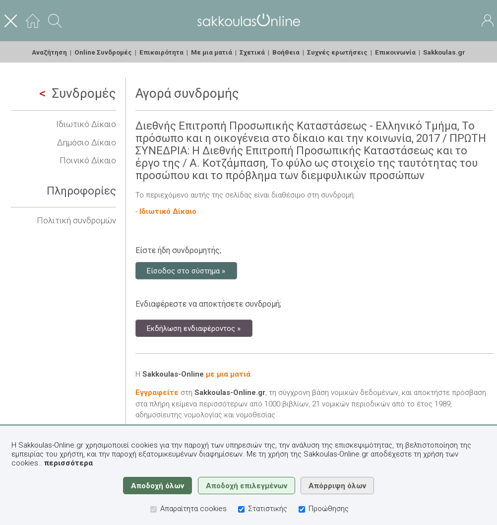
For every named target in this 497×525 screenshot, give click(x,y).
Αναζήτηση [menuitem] (49, 52)
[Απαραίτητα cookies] (153, 509)
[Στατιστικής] (241, 509)
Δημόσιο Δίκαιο (86, 142)
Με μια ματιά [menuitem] (211, 52)
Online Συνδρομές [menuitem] (103, 52)
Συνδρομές (77, 93)
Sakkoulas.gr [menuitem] (444, 52)
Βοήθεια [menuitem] (286, 52)
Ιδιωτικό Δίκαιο (86, 124)
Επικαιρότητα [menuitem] (161, 52)
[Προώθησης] (302, 509)
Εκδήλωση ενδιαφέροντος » (194, 328)
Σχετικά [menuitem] (252, 52)
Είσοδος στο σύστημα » (186, 270)
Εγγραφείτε (157, 392)
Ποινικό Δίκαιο (88, 160)
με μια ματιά (228, 374)
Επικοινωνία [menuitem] (395, 52)
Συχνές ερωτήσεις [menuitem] (337, 52)
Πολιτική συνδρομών (76, 220)
